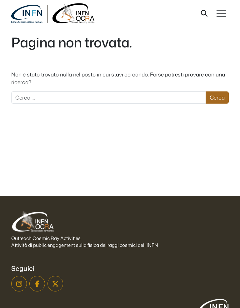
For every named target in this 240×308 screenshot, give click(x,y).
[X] (55, 283)
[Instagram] (19, 283)
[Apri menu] (221, 13)
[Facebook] (37, 283)
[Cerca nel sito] (204, 13)
